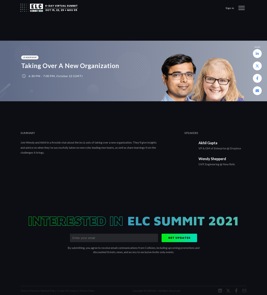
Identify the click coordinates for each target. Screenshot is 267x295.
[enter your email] (114, 238)
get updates (179, 238)
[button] (257, 54)
